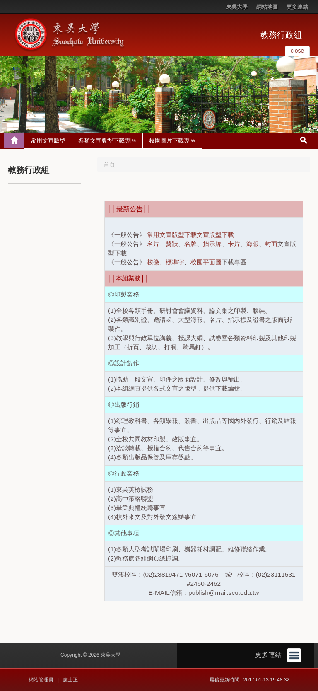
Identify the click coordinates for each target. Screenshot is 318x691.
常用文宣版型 (48, 140)
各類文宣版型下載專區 (107, 140)
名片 (153, 243)
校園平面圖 (206, 262)
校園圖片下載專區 (172, 140)
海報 (252, 243)
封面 (271, 243)
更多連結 (297, 7)
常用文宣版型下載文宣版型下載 (190, 234)
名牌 (190, 243)
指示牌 (212, 243)
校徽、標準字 (165, 262)
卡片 (234, 243)
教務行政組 (281, 34)
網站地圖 (267, 7)
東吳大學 (237, 7)
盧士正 (70, 680)
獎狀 (172, 243)
